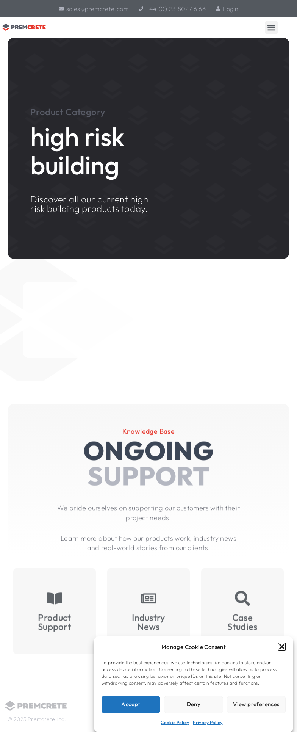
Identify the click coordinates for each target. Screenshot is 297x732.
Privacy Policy (207, 722)
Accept (130, 704)
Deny (194, 704)
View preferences (256, 704)
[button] (282, 646)
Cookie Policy (175, 722)
